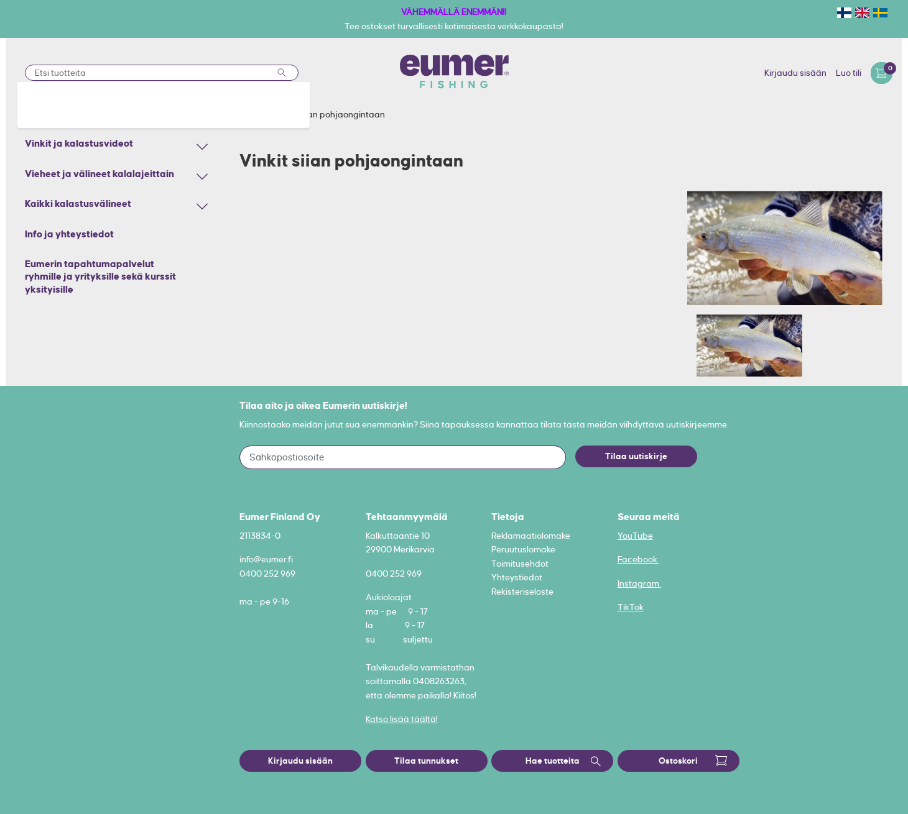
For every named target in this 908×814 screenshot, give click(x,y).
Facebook (638, 559)
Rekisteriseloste (522, 592)
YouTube (635, 536)
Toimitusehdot (520, 564)
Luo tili (848, 73)
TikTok (631, 607)
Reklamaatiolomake (530, 536)
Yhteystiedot (516, 577)
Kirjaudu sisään (795, 73)
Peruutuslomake (523, 549)
